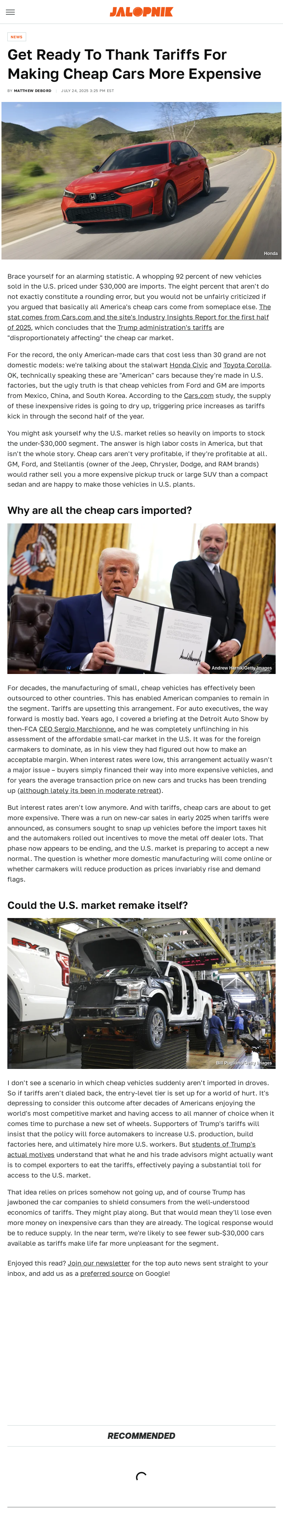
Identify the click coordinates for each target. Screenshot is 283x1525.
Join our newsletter (99, 1263)
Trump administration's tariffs (165, 327)
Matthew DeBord (33, 90)
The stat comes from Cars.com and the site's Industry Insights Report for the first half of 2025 (139, 317)
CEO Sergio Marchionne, (77, 729)
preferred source (106, 1273)
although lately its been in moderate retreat (89, 790)
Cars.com (199, 395)
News (17, 37)
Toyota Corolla (246, 365)
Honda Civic (189, 365)
